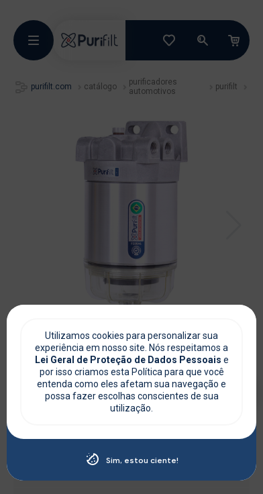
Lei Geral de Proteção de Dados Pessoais (129, 359)
